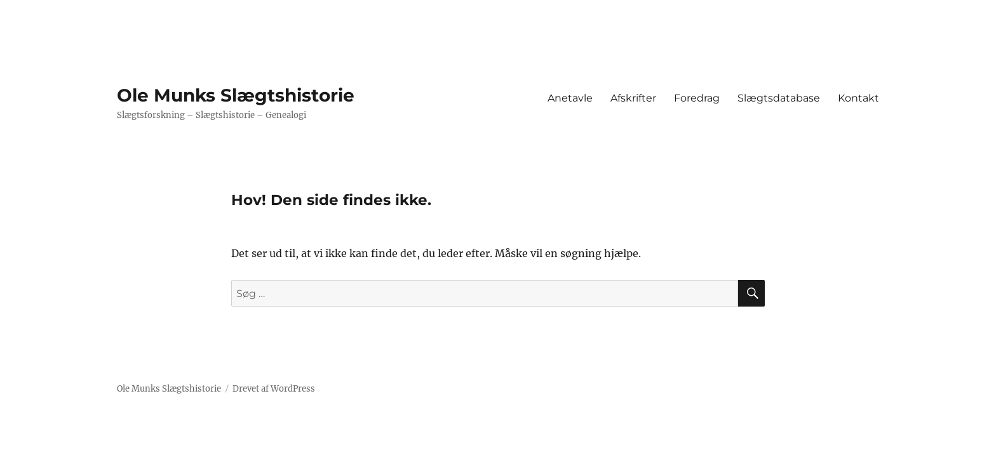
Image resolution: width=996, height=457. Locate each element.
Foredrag (697, 98)
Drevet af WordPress (273, 388)
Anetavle (570, 98)
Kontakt (858, 98)
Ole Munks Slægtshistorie (235, 95)
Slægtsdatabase (778, 98)
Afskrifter (633, 98)
